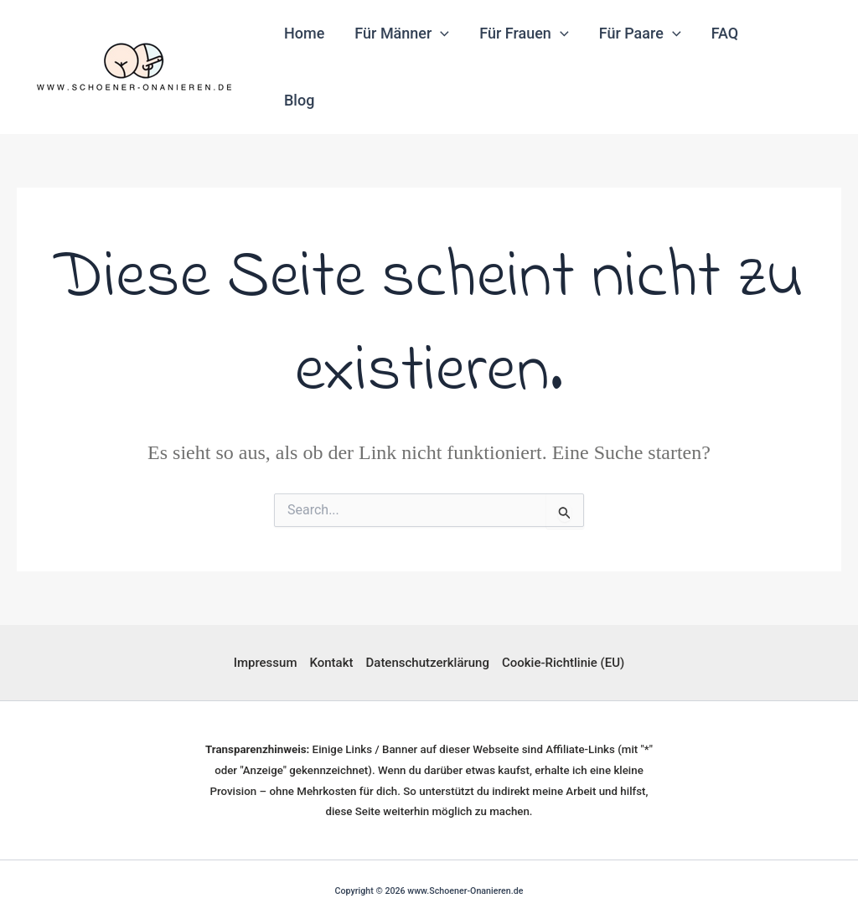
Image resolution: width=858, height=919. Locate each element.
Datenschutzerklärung (427, 662)
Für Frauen (523, 33)
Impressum (265, 662)
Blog (299, 100)
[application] (440, 33)
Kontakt (331, 662)
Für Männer (401, 33)
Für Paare (640, 33)
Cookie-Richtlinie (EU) (563, 662)
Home (304, 33)
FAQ (725, 33)
